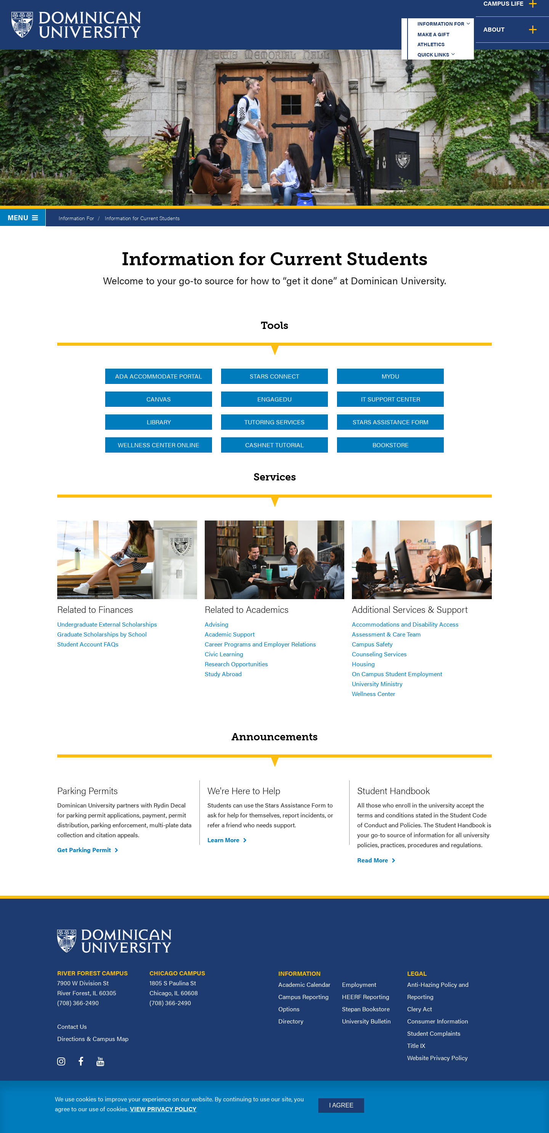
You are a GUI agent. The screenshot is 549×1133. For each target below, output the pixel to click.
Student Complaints (434, 1033)
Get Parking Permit (84, 849)
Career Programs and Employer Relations (260, 644)
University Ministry (377, 683)
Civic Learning (224, 654)
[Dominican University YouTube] (106, 1062)
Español (497, 13)
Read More (372, 860)
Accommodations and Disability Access (405, 624)
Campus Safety (372, 644)
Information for (268, 13)
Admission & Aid (323, 35)
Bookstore (390, 444)
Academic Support (230, 634)
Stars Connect (274, 376)
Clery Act (419, 1008)
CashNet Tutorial (274, 444)
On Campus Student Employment (397, 673)
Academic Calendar (304, 984)
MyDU (390, 376)
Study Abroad (223, 673)
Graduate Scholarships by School (102, 634)
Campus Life (474, 35)
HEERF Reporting (365, 996)
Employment (359, 984)
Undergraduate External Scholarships (107, 624)
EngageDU (274, 399)
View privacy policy (163, 1108)
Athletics (388, 13)
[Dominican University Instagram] (67, 1062)
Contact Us (72, 1026)
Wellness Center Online (158, 444)
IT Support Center (390, 399)
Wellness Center (373, 693)
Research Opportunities (236, 663)
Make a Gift (336, 13)
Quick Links (441, 13)
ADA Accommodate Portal (158, 376)
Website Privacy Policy (437, 1057)
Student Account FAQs (88, 644)
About (527, 35)
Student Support (402, 35)
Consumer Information (437, 1021)
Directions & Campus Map (92, 1038)
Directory (290, 1021)
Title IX (416, 1045)
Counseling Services (379, 654)
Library (159, 421)
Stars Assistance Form (391, 421)
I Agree (341, 1105)
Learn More (223, 839)
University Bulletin (366, 1021)
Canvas (158, 399)
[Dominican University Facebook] (86, 1062)
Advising (216, 624)
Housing (363, 663)
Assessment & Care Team (386, 634)
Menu (23, 217)
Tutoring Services (274, 421)
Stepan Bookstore (366, 1008)
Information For (76, 218)
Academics (256, 35)
